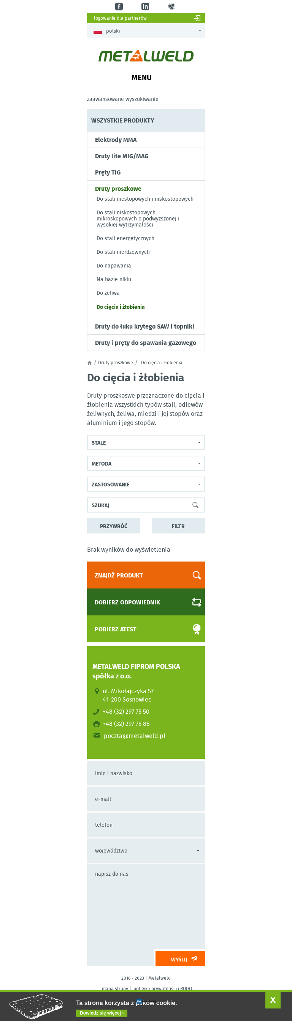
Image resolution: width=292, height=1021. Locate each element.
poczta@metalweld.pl (134, 736)
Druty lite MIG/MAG (121, 156)
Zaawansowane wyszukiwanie (123, 99)
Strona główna (89, 362)
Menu (142, 77)
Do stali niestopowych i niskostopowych (145, 199)
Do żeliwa (108, 293)
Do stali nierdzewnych (123, 252)
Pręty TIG (108, 172)
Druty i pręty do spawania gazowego (145, 342)
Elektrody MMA (115, 139)
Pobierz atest (141, 629)
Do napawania (114, 266)
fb (120, 6)
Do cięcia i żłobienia (121, 307)
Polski (107, 31)
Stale (99, 442)
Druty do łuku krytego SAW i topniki (144, 326)
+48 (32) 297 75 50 (126, 711)
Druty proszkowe (118, 188)
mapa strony (115, 988)
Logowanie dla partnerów (120, 18)
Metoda (101, 463)
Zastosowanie (110, 484)
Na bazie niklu (114, 279)
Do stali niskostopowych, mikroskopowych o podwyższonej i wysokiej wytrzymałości (138, 218)
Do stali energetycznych (125, 238)
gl (172, 6)
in (146, 6)
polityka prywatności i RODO (162, 988)
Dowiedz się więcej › (102, 1013)
